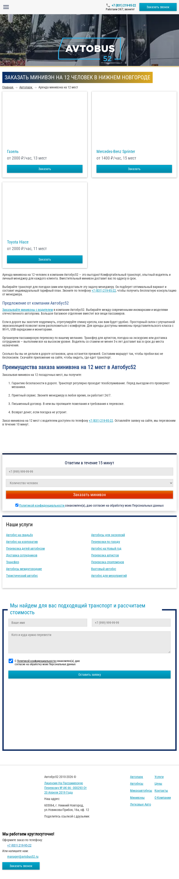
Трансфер (12, 562)
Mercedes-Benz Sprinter (115, 151)
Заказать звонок (158, 7)
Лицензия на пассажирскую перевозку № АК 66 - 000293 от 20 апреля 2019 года (65, 787)
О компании (163, 797)
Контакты (161, 790)
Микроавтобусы (141, 790)
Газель (13, 151)
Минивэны (137, 797)
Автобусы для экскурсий (108, 535)
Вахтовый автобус (103, 569)
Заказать (44, 169)
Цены (158, 783)
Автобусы (136, 783)
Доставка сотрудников (21, 555)
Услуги (159, 777)
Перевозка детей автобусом (25, 548)
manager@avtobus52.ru (22, 856)
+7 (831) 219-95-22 (124, 5)
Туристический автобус (22, 576)
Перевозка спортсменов (107, 562)
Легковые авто (140, 804)
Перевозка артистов (105, 555)
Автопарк (136, 777)
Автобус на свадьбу (19, 535)
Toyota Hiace (17, 242)
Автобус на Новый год (106, 548)
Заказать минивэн (89, 494)
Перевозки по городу (105, 542)
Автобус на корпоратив (22, 542)
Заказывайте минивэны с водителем (27, 310)
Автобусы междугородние (24, 569)
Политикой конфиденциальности (42, 505)
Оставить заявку (89, 674)
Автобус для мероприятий (109, 576)
